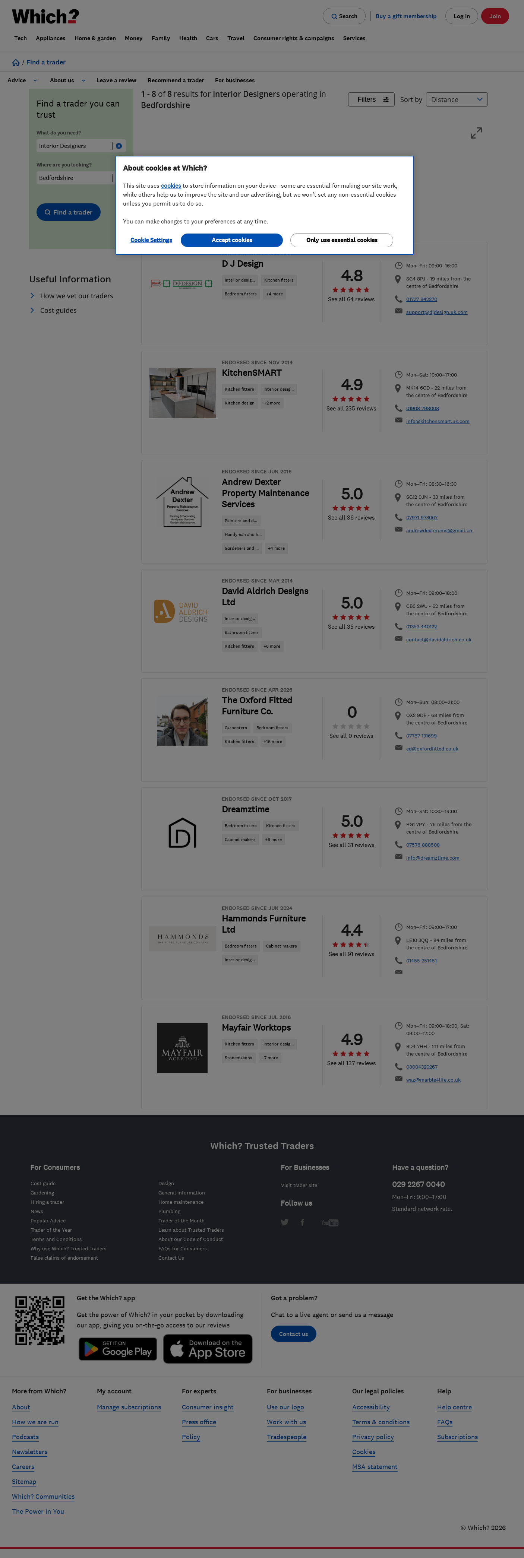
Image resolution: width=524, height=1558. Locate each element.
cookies (171, 185)
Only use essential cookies (342, 240)
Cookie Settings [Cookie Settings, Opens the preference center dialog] (151, 240)
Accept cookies (232, 240)
